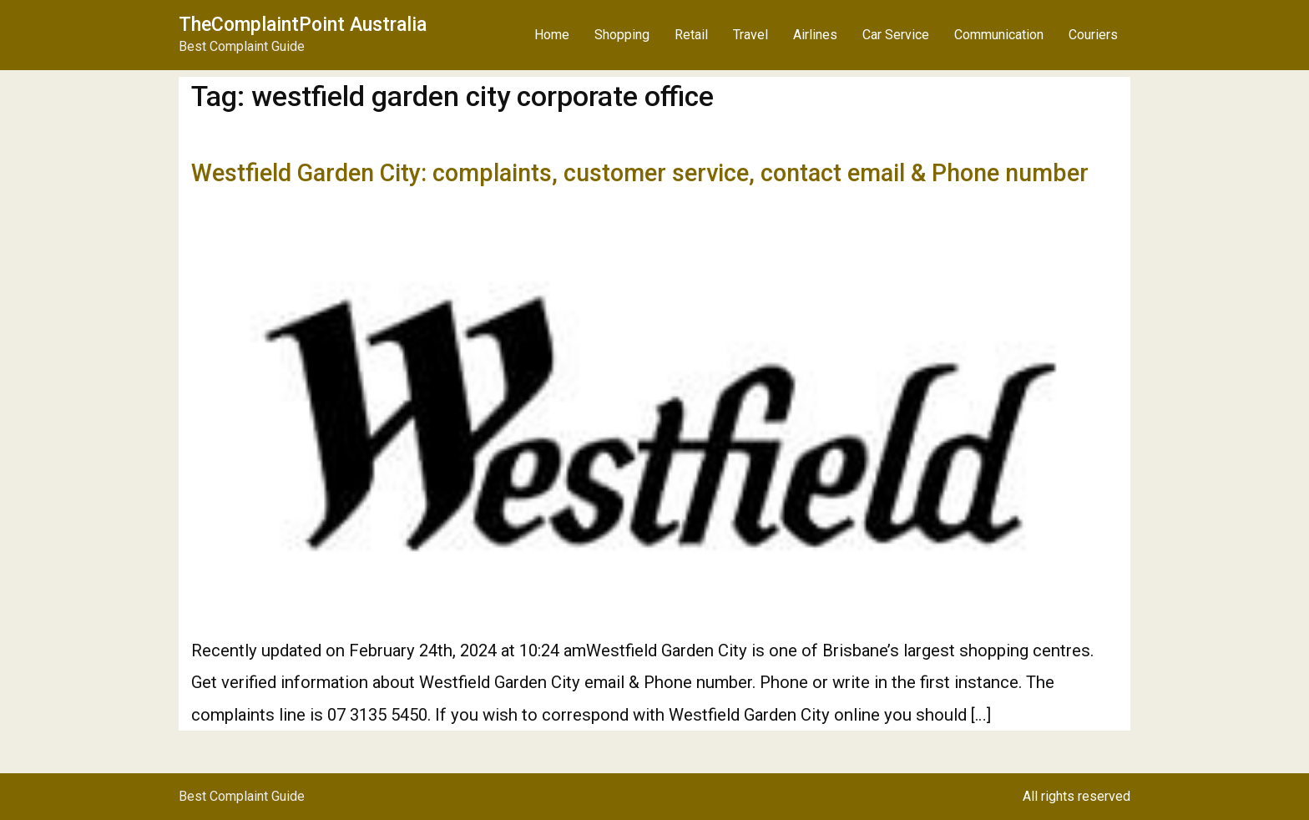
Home (551, 35)
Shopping (621, 35)
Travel (750, 35)
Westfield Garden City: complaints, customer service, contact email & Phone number (640, 173)
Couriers (1093, 35)
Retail (691, 35)
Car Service (895, 35)
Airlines (815, 35)
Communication (999, 35)
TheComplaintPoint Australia (303, 24)
